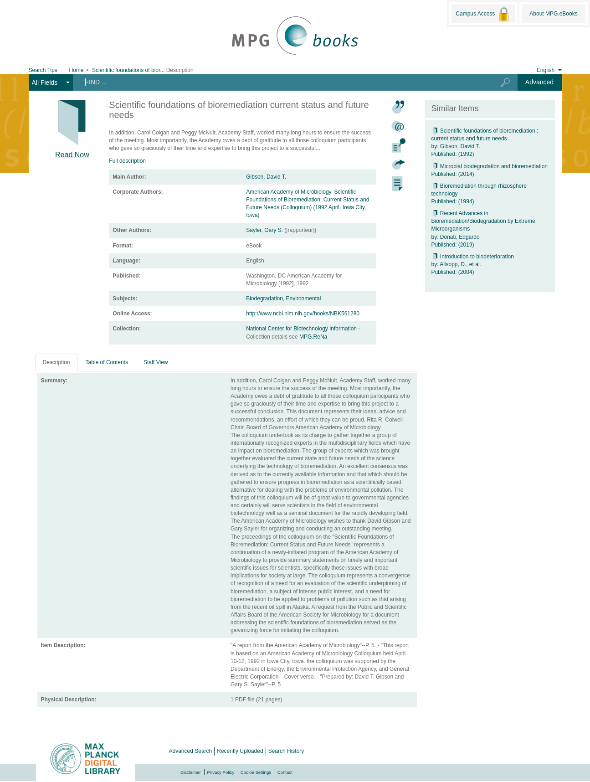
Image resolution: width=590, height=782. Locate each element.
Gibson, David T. (266, 177)
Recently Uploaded (240, 751)
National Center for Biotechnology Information (302, 328)
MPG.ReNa (313, 337)
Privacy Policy (220, 772)
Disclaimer (190, 772)
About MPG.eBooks (553, 13)
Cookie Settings (256, 772)
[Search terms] (280, 82)
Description (56, 362)
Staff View (156, 362)
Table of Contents (107, 362)
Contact (284, 772)
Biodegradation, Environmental (283, 298)
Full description (127, 161)
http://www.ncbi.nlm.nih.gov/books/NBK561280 (302, 313)
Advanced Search (190, 751)
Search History (286, 751)
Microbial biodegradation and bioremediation (489, 166)
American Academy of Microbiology (288, 192)
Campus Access (483, 14)
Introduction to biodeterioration (472, 256)
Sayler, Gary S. (264, 230)
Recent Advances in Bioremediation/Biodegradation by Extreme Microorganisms (483, 221)
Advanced (539, 82)
